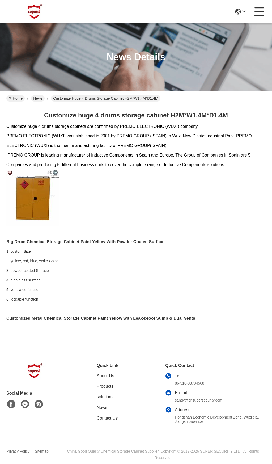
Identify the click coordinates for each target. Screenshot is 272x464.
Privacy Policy (17, 451)
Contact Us (107, 418)
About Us (105, 375)
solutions (105, 397)
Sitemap (41, 451)
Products (105, 386)
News (37, 98)
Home (15, 98)
